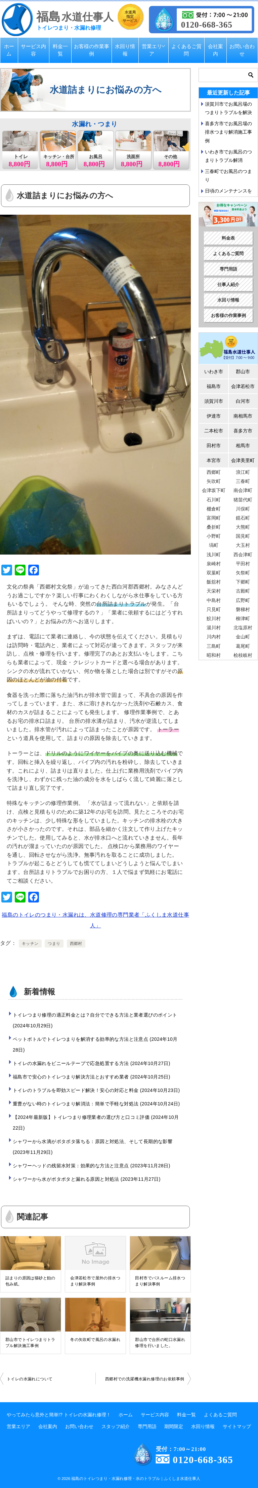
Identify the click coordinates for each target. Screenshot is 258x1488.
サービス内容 (33, 50)
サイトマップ (237, 1426)
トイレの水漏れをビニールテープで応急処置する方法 (91, 1063)
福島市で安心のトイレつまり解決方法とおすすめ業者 (91, 1076)
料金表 (228, 238)
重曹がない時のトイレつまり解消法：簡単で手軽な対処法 (96, 1103)
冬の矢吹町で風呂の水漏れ (95, 1339)
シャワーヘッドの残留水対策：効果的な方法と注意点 (91, 1165)
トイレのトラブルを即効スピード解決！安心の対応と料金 (96, 1090)
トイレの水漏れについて (29, 1379)
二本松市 (213, 430)
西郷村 (76, 943)
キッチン (30, 943)
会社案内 (215, 50)
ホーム (9, 50)
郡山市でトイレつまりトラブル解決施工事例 (30, 1342)
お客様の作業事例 (91, 50)
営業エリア (152, 50)
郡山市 (243, 371)
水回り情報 (125, 50)
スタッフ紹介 (115, 1426)
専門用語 (228, 269)
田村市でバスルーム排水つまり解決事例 (160, 1281)
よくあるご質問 (186, 50)
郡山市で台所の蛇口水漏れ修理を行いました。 (160, 1342)
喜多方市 (242, 430)
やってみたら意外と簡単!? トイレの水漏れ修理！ (59, 1414)
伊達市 (214, 416)
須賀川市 (213, 401)
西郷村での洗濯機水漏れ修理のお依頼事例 (144, 1379)
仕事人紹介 (228, 284)
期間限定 (173, 1426)
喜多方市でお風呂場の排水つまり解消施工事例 (228, 132)
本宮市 (214, 460)
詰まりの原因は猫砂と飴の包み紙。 (30, 1281)
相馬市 (243, 445)
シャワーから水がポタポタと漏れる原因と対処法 (87, 1179)
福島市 (214, 386)
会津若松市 (243, 386)
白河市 (243, 401)
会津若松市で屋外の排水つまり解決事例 (95, 1281)
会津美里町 (243, 460)
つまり (54, 943)
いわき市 (213, 371)
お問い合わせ (242, 50)
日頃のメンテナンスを (228, 190)
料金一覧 (60, 50)
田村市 (214, 445)
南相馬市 (242, 416)
